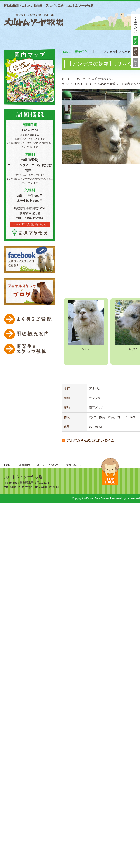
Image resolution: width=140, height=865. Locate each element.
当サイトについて (48, 465)
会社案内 (24, 465)
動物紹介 (84, 36)
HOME (10, 36)
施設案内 (57, 36)
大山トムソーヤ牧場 (33, 19)
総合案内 (29, 36)
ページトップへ (110, 471)
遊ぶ (112, 36)
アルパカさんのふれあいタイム (90, 440)
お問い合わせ (73, 465)
